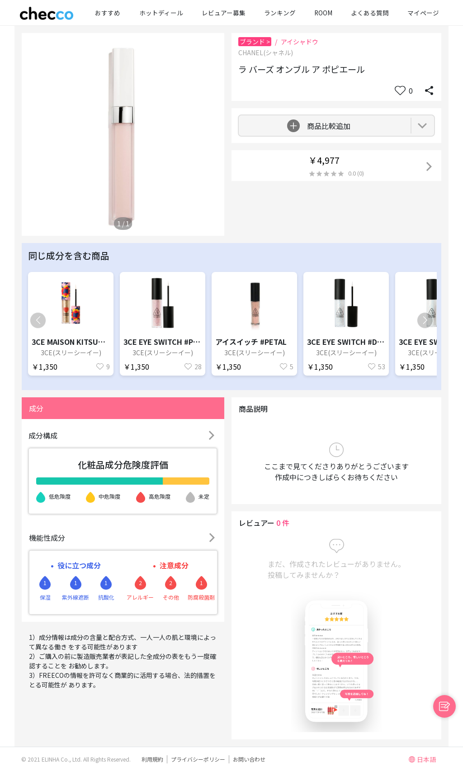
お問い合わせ (249, 759)
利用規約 (152, 759)
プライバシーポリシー (198, 759)
